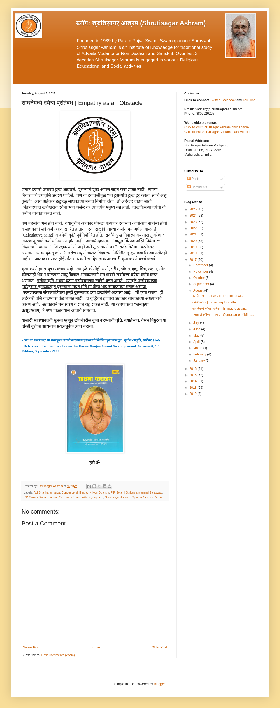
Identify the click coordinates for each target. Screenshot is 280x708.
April (197, 342)
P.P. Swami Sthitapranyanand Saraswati (136, 492)
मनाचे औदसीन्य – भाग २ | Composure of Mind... (223, 315)
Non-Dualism (100, 492)
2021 (194, 234)
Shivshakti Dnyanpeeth (88, 497)
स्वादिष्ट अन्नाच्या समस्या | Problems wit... (218, 296)
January (199, 360)
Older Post (159, 647)
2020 (194, 241)
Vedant (159, 497)
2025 (194, 209)
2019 (194, 247)
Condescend (69, 492)
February (200, 354)
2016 (194, 369)
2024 (194, 215)
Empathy (85, 492)
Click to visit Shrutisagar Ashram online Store (216, 127)
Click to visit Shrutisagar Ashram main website (217, 132)
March (198, 348)
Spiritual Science (142, 497)
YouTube (249, 100)
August (198, 290)
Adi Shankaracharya (47, 492)
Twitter (215, 100)
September (201, 284)
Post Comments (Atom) (58, 655)
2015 (194, 375)
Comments (197, 187)
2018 (194, 253)
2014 (194, 381)
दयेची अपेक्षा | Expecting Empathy (214, 302)
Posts (193, 179)
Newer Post (31, 647)
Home (95, 647)
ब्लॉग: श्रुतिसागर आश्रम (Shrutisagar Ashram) (141, 23)
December (201, 265)
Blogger (159, 684)
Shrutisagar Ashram (118, 497)
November (201, 271)
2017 (194, 260)
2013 (194, 387)
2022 (194, 228)
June (197, 329)
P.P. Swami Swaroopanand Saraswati (48, 497)
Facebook (228, 100)
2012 (194, 394)
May (196, 335)
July (196, 323)
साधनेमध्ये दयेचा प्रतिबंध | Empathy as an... (220, 308)
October (199, 278)
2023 (194, 222)
